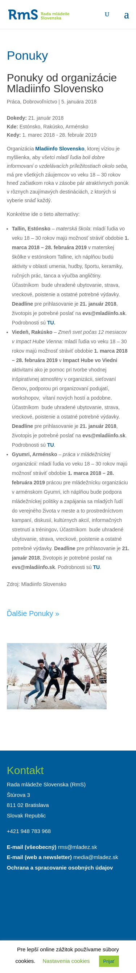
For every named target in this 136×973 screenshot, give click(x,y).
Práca (13, 102)
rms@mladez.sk (77, 847)
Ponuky (27, 55)
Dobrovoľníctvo (40, 102)
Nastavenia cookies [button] (66, 961)
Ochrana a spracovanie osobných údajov (60, 867)
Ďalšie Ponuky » (33, 613)
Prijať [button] (109, 961)
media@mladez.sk (95, 857)
